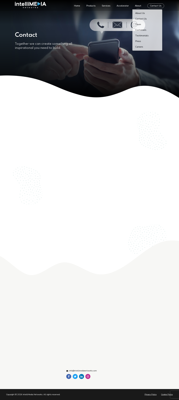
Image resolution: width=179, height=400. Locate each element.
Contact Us (155, 4)
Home (77, 4)
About (138, 4)
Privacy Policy (151, 394)
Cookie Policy (167, 394)
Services (106, 4)
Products (91, 4)
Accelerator (123, 4)
